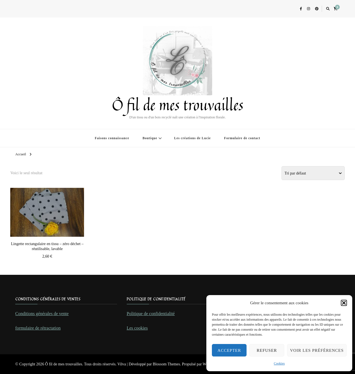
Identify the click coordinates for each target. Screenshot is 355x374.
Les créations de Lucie (192, 138)
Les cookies (137, 328)
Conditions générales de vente (42, 313)
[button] (344, 303)
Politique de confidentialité (151, 313)
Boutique (150, 138)
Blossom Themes (166, 364)
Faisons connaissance (112, 138)
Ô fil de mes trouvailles (177, 104)
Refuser (267, 350)
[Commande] (313, 173)
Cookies (279, 363)
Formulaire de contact (242, 138)
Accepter (229, 350)
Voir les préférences (317, 350)
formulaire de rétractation (37, 328)
